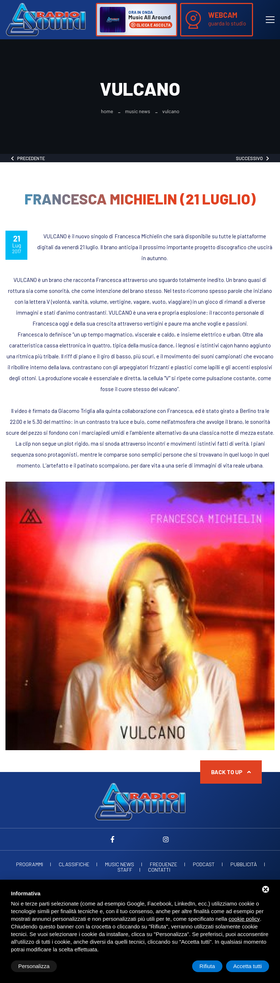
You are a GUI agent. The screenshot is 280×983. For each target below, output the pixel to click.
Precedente (28, 158)
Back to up (231, 771)
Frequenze (163, 864)
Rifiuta (207, 966)
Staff (124, 869)
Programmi (29, 864)
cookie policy (244, 919)
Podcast (204, 864)
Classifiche (74, 864)
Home (107, 111)
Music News (137, 111)
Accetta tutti (247, 966)
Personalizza (34, 966)
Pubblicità (243, 864)
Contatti (159, 869)
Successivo (252, 158)
